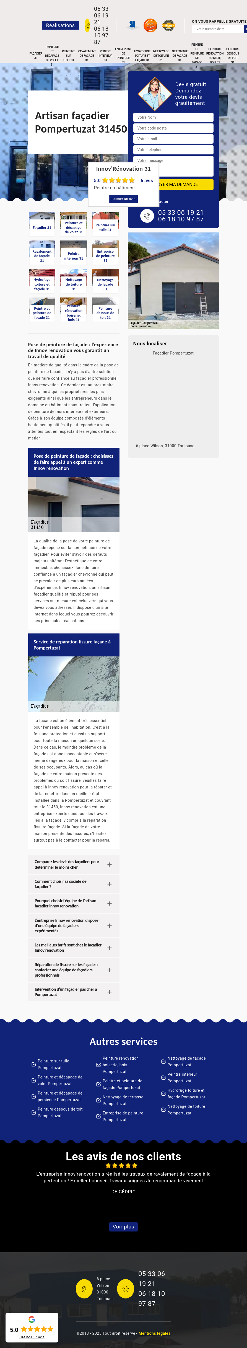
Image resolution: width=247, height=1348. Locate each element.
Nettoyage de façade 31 (180, 56)
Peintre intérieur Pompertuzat (182, 1077)
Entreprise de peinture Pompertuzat (123, 1116)
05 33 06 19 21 (101, 15)
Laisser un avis (123, 199)
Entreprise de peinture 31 (123, 56)
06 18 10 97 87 (101, 35)
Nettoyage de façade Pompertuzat (187, 1061)
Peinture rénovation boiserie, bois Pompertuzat (121, 1065)
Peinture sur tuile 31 (68, 56)
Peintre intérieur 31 (105, 56)
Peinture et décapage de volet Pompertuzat (60, 1080)
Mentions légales (154, 1333)
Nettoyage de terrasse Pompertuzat (123, 1100)
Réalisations (60, 25)
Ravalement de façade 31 (87, 56)
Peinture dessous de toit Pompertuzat (60, 1112)
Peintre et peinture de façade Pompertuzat (122, 1084)
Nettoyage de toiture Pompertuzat (186, 1109)
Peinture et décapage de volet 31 (52, 56)
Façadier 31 (36, 56)
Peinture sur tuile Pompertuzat (53, 1064)
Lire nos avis (32, 1337)
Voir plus (123, 1226)
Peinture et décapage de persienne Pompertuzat (60, 1096)
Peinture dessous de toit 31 (232, 56)
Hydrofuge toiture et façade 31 (142, 56)
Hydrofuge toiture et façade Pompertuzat (186, 1093)
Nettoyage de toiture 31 (161, 56)
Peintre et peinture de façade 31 (197, 56)
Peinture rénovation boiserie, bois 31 (214, 56)
